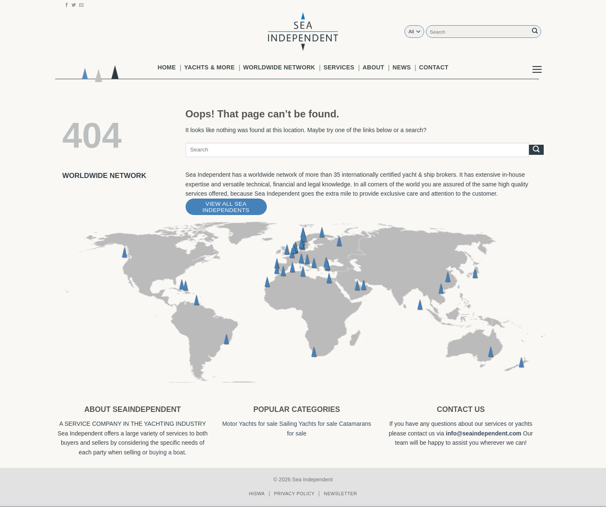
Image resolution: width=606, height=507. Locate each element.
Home (166, 67)
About (373, 67)
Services (339, 67)
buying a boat (167, 452)
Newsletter (340, 493)
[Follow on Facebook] (66, 5)
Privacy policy (294, 493)
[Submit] (535, 31)
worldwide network (279, 67)
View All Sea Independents (226, 207)
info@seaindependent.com (483, 433)
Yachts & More (209, 67)
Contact (434, 67)
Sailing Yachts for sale (308, 423)
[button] (537, 62)
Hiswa (257, 493)
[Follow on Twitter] (74, 5)
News (402, 67)
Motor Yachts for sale (250, 423)
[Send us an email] (81, 5)
